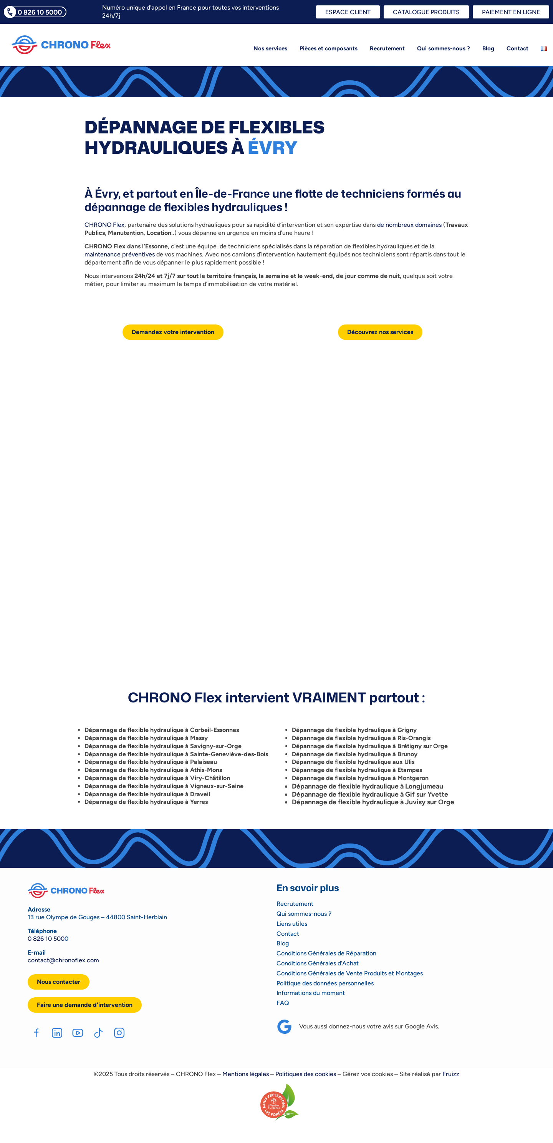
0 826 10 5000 (40, 12)
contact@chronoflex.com (63, 960)
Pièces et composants (329, 48)
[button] (85, 1005)
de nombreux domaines (409, 224)
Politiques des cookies (305, 1074)
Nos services (270, 48)
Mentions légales (245, 1074)
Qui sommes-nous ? (443, 48)
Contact (517, 48)
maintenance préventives (119, 254)
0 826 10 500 (46, 938)
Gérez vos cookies (368, 1074)
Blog (488, 48)
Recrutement (387, 48)
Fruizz (450, 1074)
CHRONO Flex (104, 224)
